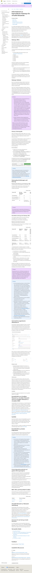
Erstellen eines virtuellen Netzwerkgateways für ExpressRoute (22, 532)
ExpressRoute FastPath (25, 308)
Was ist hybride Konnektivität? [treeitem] (4, 20)
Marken (21, 570)
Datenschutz (21, 569)
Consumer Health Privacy (4, 570)
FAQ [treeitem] (2, 25)
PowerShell (13, 499)
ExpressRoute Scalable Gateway (17, 53)
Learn (12, 9)
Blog (14, 569)
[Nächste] (25, 1)
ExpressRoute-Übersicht (16, 531)
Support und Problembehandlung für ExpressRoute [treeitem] (5, 52)
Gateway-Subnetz (14, 20)
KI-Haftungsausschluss (4, 569)
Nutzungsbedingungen (12, 570)
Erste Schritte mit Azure (27, 3)
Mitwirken (17, 569)
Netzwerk (17, 9)
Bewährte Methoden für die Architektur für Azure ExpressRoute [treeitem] (5, 17)
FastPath (21, 35)
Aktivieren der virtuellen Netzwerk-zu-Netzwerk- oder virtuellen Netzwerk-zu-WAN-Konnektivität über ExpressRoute (21, 413)
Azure (14, 9)
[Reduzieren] (9, 9)
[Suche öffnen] (27, 1)
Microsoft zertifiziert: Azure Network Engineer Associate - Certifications (21, 557)
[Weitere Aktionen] (30, 9)
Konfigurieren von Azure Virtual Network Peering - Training (19, 552)
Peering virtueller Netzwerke (22, 513)
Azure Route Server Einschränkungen (19, 315)
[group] (21, 165)
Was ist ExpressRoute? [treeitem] (5, 14)
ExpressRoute (21, 9)
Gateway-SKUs (14, 19)
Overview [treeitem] (4, 35)
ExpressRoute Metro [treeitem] (4, 31)
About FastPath (24, 426)
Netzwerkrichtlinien (23, 464)
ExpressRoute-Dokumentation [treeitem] (5, 12)
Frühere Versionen (10, 569)
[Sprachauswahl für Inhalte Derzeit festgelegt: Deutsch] (3, 567)
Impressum (17, 570)
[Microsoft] (1, 1)
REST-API (13, 501)
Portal (22, 3)
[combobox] (5, 11)
